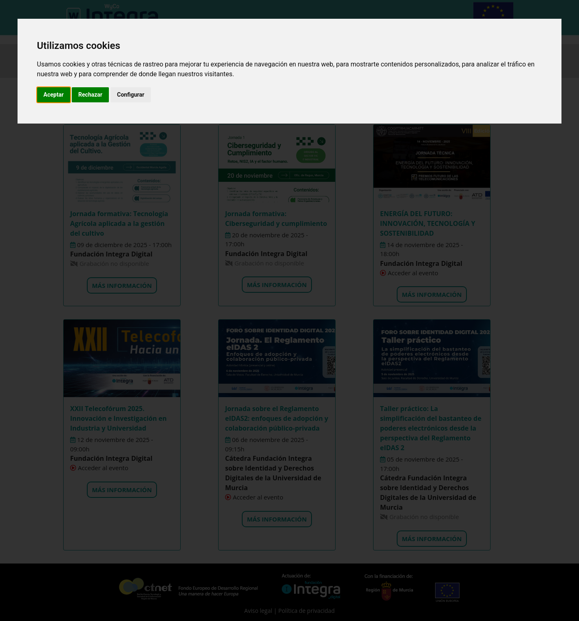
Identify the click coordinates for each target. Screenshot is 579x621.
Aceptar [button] (54, 94)
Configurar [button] (130, 94)
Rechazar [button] (90, 94)
